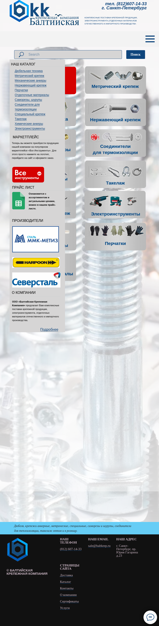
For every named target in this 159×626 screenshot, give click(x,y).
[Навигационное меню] (150, 39)
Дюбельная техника (29, 71)
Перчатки (21, 90)
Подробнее (49, 329)
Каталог (65, 581)
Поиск (136, 54)
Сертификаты (69, 601)
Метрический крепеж (29, 75)
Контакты (67, 588)
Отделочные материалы (32, 95)
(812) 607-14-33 (71, 549)
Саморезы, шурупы (28, 99)
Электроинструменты (30, 128)
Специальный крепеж (30, 114)
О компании (68, 595)
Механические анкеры (30, 80)
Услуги (65, 608)
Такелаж (21, 119)
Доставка (66, 575)
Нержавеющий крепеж (31, 85)
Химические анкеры (29, 123)
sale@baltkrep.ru (99, 545)
